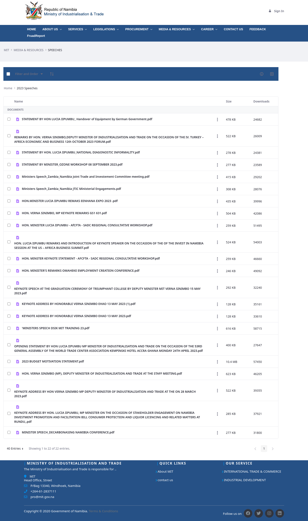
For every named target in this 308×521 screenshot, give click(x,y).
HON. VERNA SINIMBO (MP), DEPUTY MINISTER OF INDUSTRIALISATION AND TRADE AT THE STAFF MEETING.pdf (102, 373)
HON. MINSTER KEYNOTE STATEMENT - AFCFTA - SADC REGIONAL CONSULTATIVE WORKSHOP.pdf (91, 258)
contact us (165, 480)
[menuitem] (31, 28)
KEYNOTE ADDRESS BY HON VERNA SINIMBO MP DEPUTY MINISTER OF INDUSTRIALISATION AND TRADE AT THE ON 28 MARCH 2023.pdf (105, 394)
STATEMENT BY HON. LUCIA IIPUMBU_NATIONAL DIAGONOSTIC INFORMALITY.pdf (81, 152)
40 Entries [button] (16, 449)
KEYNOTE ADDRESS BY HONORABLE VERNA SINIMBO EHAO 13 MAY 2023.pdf (76, 316)
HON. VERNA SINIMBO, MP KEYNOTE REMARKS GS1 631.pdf (64, 213)
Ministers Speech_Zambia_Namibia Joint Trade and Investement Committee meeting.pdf (86, 177)
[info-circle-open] (261, 74)
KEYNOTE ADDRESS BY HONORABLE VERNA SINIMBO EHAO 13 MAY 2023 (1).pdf (79, 304)
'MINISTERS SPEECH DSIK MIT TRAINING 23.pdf (55, 328)
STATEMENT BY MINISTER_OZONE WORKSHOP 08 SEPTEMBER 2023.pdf (72, 164)
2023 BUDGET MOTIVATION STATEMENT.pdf (53, 361)
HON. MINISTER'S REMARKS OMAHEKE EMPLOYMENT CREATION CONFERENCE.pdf (80, 270)
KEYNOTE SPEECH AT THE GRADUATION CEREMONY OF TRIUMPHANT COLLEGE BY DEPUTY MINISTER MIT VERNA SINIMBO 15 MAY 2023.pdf (107, 291)
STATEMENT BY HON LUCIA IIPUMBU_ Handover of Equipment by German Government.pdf (87, 119)
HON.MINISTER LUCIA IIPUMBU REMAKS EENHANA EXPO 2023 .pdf (70, 201)
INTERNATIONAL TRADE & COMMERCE (252, 471)
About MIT (165, 471)
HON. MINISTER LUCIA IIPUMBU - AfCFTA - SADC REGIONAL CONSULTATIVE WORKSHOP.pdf (87, 225)
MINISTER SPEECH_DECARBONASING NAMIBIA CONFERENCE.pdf (68, 432)
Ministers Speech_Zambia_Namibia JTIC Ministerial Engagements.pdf (71, 189)
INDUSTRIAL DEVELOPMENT (245, 480)
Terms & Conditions (103, 511)
